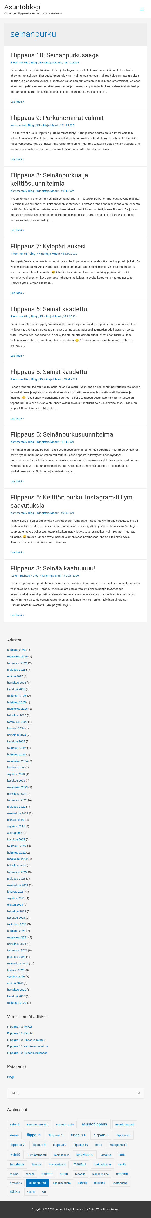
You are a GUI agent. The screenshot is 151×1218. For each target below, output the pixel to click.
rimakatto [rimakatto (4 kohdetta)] (16, 1182)
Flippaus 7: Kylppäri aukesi (47, 246)
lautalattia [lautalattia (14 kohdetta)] (17, 1164)
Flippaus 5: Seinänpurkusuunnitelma (61, 434)
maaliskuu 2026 (17, 656)
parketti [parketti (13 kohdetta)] (47, 1174)
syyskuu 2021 (16, 898)
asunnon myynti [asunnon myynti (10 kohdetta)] (37, 1124)
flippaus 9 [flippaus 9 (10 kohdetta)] (59, 1145)
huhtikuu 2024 (16, 754)
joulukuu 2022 (16, 806)
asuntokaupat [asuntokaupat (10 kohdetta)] (124, 1124)
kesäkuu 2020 (16, 996)
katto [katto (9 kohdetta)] (98, 1145)
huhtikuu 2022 (16, 852)
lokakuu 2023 (16, 767)
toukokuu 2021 (17, 924)
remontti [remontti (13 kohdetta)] (122, 1174)
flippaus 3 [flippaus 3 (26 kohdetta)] (56, 1135)
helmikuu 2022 (16, 865)
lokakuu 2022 (16, 819)
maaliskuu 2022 (17, 859)
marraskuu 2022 (17, 813)
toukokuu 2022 (17, 846)
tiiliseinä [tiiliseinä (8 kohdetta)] (99, 1182)
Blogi (34, 62)
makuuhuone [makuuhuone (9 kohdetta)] (102, 1164)
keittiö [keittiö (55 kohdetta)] (15, 1155)
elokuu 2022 (15, 832)
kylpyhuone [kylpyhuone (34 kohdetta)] (84, 1155)
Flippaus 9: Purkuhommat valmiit (57, 118)
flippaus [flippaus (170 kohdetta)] (33, 1135)
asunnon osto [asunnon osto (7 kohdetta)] (65, 1124)
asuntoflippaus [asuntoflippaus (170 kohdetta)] (94, 1124)
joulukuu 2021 (16, 878)
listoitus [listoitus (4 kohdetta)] (36, 1164)
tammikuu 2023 (17, 800)
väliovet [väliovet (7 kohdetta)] (15, 1191)
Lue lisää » (17, 101)
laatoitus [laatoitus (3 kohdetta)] (106, 1154)
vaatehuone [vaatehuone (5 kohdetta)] (120, 1182)
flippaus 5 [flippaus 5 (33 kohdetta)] (101, 1135)
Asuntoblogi (22, 7)
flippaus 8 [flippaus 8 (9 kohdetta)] (39, 1145)
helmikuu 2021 (16, 944)
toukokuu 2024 (17, 748)
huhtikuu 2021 (16, 930)
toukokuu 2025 (17, 695)
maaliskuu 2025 (17, 708)
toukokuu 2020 (17, 1002)
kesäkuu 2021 (16, 917)
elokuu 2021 (15, 904)
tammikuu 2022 (17, 872)
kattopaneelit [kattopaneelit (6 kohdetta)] (118, 1145)
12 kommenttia (20, 575)
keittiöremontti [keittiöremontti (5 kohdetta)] (37, 1154)
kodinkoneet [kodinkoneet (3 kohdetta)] (61, 1154)
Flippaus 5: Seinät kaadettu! (49, 372)
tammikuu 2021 (17, 950)
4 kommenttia (19, 316)
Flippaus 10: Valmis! (20, 1033)
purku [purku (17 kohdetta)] (64, 1174)
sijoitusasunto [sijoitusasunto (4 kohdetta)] (62, 1182)
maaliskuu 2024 (17, 761)
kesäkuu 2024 (16, 741)
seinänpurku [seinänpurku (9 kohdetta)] (37, 1182)
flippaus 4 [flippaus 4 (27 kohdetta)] (78, 1135)
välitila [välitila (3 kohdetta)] (31, 1191)
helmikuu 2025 (16, 715)
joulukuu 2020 (16, 957)
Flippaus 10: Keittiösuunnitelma (27, 1046)
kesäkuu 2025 (16, 689)
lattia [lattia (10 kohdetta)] (122, 1155)
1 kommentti (18, 253)
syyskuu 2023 (16, 774)
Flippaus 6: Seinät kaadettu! (49, 309)
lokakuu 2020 (16, 970)
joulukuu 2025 (16, 669)
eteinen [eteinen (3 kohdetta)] (14, 1135)
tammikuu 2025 (17, 721)
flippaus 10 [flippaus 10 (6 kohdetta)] (81, 1145)
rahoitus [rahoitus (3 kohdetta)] (80, 1174)
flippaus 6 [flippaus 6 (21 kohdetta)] (123, 1135)
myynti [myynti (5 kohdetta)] (14, 1174)
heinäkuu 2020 (16, 989)
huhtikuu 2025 (16, 702)
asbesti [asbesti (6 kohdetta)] (15, 1124)
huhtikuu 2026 (16, 650)
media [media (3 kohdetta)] (122, 1164)
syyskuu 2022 (16, 826)
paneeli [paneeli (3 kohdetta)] (30, 1174)
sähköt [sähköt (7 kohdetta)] (82, 1182)
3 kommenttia (19, 62)
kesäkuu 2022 (16, 839)
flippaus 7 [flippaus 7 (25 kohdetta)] (17, 1145)
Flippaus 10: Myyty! (19, 1026)
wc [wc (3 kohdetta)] (44, 1191)
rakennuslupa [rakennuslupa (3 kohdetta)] (100, 1174)
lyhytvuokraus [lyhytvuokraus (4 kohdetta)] (57, 1164)
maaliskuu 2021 (17, 937)
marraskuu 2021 (17, 885)
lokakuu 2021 (16, 891)
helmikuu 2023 (16, 793)
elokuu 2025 (15, 676)
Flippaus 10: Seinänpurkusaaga (54, 55)
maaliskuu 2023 (17, 787)
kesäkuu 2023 (16, 780)
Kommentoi (17, 125)
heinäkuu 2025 (16, 682)
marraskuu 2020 (17, 963)
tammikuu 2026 (17, 663)
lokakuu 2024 (16, 728)
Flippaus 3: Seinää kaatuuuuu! (52, 568)
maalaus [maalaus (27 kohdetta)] (79, 1164)
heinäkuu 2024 (16, 735)
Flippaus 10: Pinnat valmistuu (26, 1039)
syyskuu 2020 (16, 976)
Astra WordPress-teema (104, 1209)
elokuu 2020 (15, 983)
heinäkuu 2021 (16, 911)
